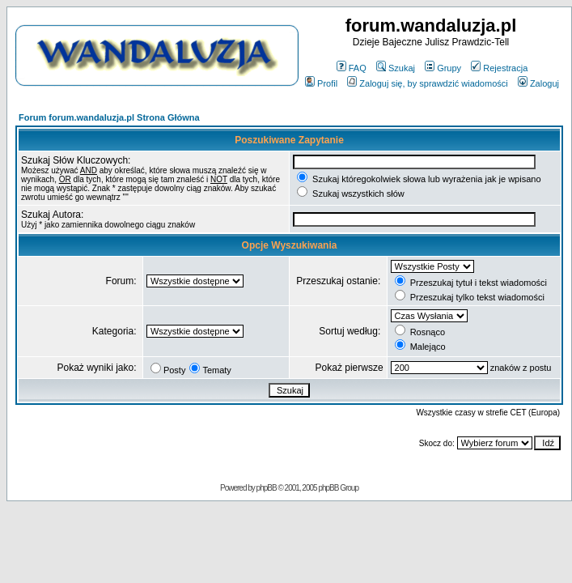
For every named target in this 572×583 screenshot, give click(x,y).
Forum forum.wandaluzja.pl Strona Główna (109, 117)
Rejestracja (499, 68)
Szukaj (395, 68)
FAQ (352, 68)
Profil (321, 83)
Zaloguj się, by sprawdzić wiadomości (427, 83)
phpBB (266, 487)
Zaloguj (538, 83)
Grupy (443, 68)
